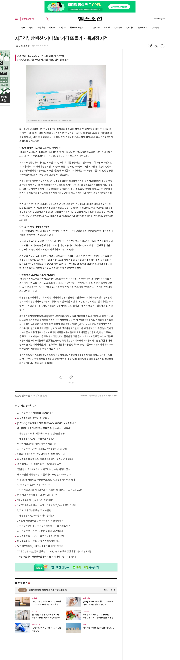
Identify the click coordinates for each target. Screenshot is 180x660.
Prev (112, 590)
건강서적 (118, 27)
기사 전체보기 (43, 396)
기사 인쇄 (156, 45)
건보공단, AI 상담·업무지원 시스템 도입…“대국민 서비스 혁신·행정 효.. (46, 616)
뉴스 (23, 27)
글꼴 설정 (162, 45)
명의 (31, 27)
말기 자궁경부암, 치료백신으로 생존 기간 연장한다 (40, 546)
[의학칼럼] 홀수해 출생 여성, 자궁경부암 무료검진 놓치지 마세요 (46, 423)
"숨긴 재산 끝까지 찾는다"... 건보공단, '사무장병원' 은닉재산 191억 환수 (46, 603)
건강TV (62, 27)
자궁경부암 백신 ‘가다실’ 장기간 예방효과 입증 (38, 541)
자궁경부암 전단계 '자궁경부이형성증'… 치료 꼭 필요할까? (44, 525)
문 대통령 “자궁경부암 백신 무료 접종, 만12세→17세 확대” (44, 428)
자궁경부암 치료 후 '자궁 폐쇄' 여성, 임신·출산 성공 (41, 433)
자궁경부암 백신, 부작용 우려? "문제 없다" (36, 515)
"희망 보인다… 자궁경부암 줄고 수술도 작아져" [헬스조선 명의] (46, 556)
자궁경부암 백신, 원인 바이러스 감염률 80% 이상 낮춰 (42, 448)
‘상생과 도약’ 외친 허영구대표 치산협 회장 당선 (46, 629)
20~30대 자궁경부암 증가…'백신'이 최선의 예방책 (40, 520)
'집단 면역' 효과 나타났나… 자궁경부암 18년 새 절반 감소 (43, 469)
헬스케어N (142, 27)
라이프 (52, 27)
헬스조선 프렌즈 (77, 27)
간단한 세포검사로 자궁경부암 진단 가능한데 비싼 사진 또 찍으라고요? (49, 489)
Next (115, 590)
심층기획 (41, 27)
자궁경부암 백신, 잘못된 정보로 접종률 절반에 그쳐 (40, 536)
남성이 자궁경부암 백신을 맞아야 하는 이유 (37, 443)
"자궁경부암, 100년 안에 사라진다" (33, 484)
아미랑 (107, 27)
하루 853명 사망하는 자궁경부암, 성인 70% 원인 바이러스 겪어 (46, 479)
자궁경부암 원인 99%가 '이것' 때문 (33, 418)
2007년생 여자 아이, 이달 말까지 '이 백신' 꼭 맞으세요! (42, 453)
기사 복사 (150, 45)
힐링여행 (130, 27)
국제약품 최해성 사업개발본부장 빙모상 (98, 627)
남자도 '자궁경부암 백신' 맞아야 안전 (34, 510)
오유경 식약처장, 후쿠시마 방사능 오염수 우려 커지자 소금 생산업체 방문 (98, 616)
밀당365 (96, 27)
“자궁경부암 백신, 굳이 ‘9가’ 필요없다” (35, 500)
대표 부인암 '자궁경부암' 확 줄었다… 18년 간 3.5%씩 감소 (44, 474)
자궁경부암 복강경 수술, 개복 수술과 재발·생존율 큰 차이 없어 (45, 459)
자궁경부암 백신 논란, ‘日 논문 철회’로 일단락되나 (40, 530)
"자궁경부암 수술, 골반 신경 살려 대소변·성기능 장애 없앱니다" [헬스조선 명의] (54, 551)
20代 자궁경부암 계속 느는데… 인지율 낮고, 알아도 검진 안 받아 (46, 505)
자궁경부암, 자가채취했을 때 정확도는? (35, 412)
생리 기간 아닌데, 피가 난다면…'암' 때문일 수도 (39, 464)
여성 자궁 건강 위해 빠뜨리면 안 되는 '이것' (37, 495)
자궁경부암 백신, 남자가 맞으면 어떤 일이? (36, 438)
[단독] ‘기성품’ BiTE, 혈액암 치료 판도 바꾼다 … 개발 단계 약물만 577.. (98, 603)
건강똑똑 (155, 27)
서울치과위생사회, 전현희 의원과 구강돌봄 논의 (50, 590)
